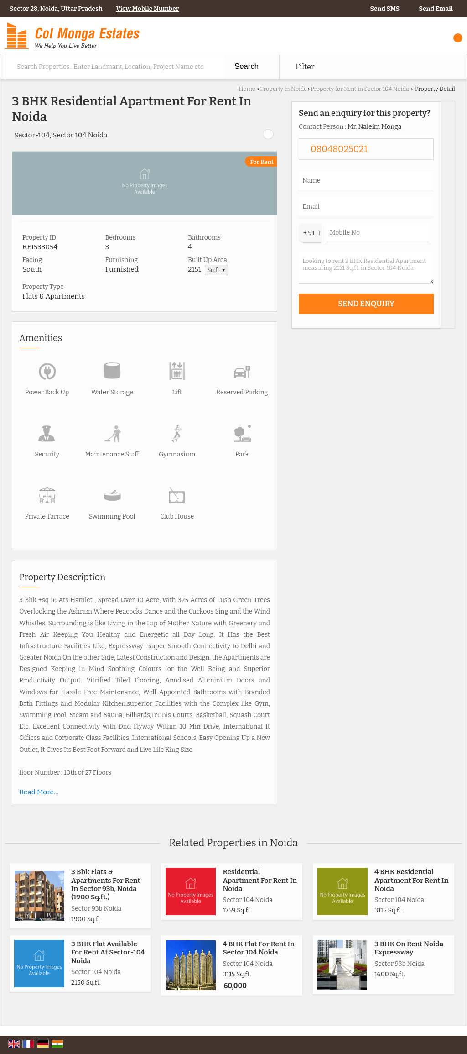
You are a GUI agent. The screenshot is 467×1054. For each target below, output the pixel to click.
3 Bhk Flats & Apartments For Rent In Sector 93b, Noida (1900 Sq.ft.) (105, 884)
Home (247, 88)
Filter (305, 66)
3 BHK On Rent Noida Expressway (408, 948)
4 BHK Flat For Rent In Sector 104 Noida (258, 948)
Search (246, 66)
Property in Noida (283, 88)
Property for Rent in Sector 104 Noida (360, 88)
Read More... (38, 792)
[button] (147, 9)
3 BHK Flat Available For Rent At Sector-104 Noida (108, 952)
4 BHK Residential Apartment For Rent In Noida (411, 880)
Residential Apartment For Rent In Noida (260, 880)
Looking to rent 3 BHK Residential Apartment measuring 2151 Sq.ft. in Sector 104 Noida (366, 268)
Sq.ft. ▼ (217, 270)
